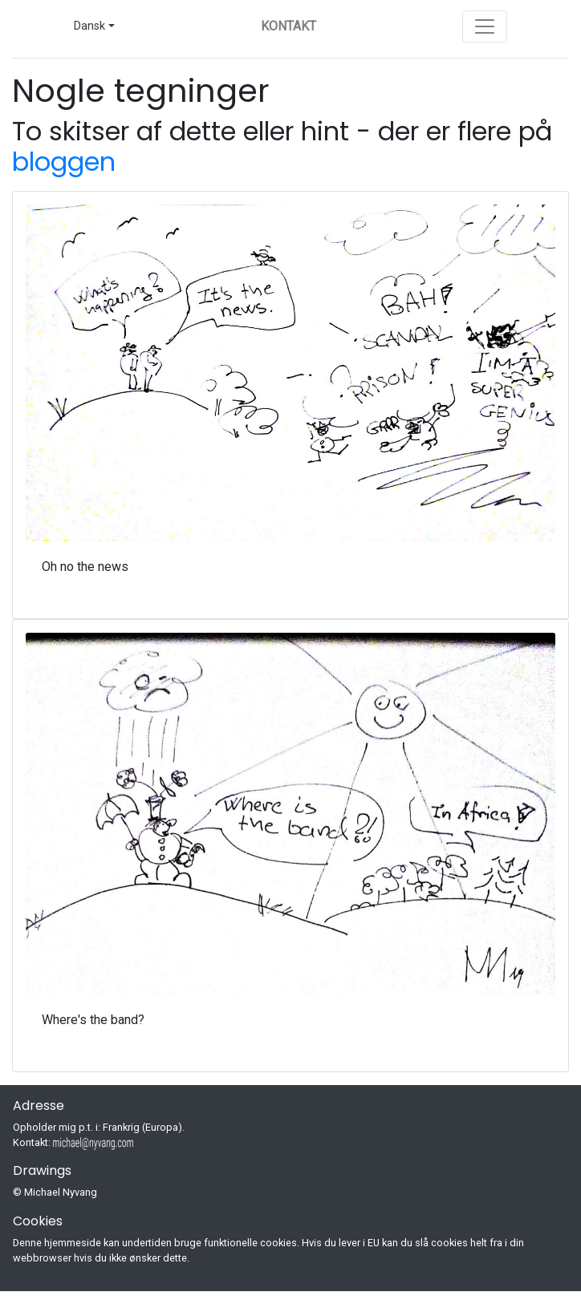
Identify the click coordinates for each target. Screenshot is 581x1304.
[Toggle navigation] (484, 26)
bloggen (64, 162)
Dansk (89, 26)
